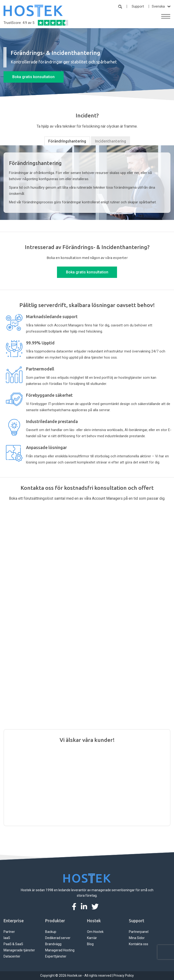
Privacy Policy (123, 975)
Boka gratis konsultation (33, 77)
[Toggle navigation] (165, 16)
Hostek (94, 920)
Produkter (55, 920)
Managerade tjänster (19, 950)
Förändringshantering (67, 141)
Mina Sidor (137, 938)
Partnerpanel (138, 932)
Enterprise (14, 920)
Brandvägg (53, 944)
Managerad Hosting (59, 950)
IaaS (7, 938)
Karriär (92, 938)
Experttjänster (55, 956)
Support (138, 6)
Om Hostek (95, 932)
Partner (9, 932)
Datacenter (12, 956)
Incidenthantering (110, 141)
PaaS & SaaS (13, 944)
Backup (50, 932)
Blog (90, 944)
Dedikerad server (57, 938)
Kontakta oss (138, 944)
